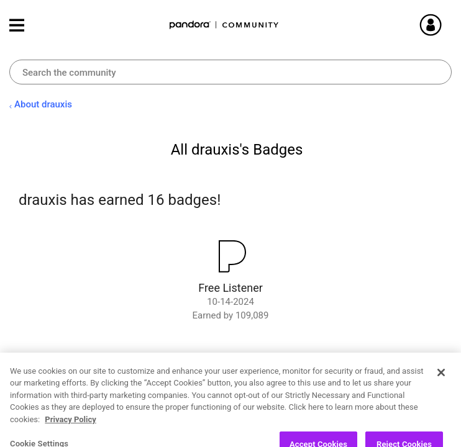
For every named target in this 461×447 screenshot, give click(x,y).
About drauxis (43, 104)
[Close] (441, 395)
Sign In (445, 25)
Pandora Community (224, 25)
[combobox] (230, 72)
